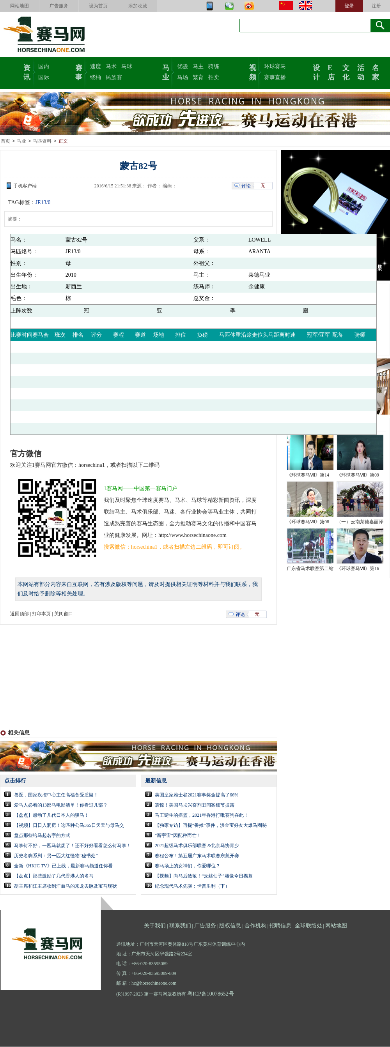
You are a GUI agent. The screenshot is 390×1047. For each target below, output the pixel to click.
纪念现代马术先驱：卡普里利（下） (192, 886)
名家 (375, 71)
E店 (331, 71)
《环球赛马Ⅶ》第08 (308, 522)
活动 (360, 71)
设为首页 (98, 6)
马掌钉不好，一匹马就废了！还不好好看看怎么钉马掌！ (72, 846)
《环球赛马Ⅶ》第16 (358, 569)
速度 (95, 66)
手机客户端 (25, 186)
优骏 (182, 66)
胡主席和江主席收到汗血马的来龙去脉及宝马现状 (65, 886)
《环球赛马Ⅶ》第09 (358, 475)
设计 (316, 71)
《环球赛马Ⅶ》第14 (308, 475)
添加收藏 (137, 6)
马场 (182, 77)
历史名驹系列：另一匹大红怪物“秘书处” (56, 856)
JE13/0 (43, 203)
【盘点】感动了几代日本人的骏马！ (51, 815)
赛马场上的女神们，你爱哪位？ (187, 866)
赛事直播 (275, 77)
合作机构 (255, 926)
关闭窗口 (63, 614)
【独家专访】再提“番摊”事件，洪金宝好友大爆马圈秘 (211, 825)
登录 (349, 6)
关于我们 (155, 926)
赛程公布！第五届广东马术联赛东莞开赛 (197, 856)
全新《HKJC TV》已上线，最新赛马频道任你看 (63, 866)
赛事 (78, 71)
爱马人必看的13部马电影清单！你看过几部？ (61, 805)
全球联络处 (308, 926)
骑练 (213, 66)
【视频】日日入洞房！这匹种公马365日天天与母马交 (69, 825)
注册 (376, 6)
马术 (111, 66)
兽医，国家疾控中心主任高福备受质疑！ (56, 795)
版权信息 (230, 926)
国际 (43, 77)
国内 (43, 66)
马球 (126, 66)
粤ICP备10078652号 (210, 994)
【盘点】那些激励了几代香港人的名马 (54, 876)
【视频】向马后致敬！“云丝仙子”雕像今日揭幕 (204, 876)
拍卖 (213, 77)
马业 (165, 71)
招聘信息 (280, 926)
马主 (198, 66)
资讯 (26, 71)
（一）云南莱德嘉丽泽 (360, 522)
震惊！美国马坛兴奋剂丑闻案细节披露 (194, 805)
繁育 (198, 77)
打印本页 (41, 614)
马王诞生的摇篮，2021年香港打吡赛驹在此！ (201, 815)
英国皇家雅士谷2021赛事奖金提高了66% (196, 795)
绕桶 (95, 77)
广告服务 (59, 6)
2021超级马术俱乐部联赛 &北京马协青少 (197, 846)
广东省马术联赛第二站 (310, 569)
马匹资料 (42, 141)
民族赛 (114, 77)
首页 (5, 141)
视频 (252, 71)
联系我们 (180, 926)
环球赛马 (275, 66)
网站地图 (19, 6)
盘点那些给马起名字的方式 (42, 836)
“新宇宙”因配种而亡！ (178, 836)
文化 (345, 71)
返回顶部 (19, 614)
